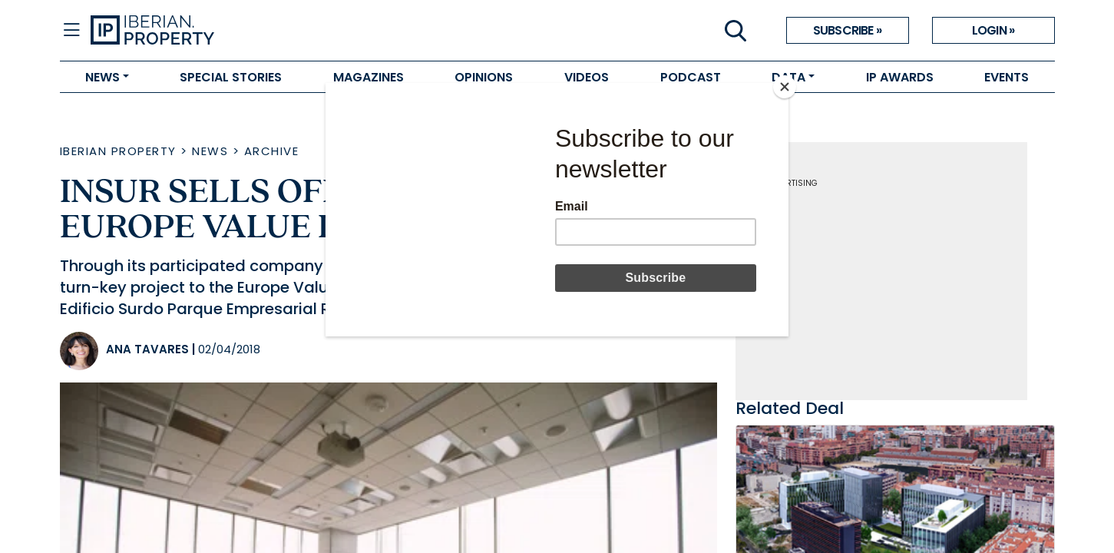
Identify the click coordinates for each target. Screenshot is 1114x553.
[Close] (784, 86)
